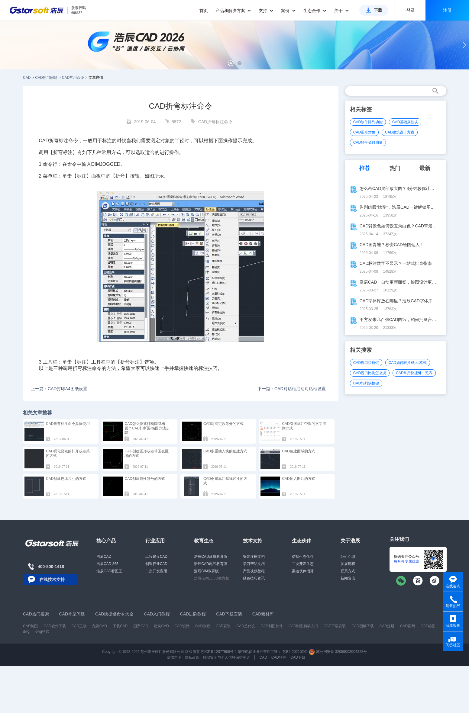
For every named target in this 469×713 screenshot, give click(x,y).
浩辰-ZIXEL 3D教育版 (211, 578)
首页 (203, 10)
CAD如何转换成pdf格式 (408, 363)
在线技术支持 (52, 579)
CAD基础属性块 (405, 122)
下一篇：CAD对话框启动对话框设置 (291, 388)
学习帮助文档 (254, 564)
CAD (27, 77)
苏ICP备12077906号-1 (219, 652)
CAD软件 (278, 657)
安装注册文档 (254, 556)
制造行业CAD (156, 564)
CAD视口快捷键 (366, 363)
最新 (424, 168)
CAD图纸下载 (362, 626)
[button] (230, 63)
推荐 (364, 168)
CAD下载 (297, 657)
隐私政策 (192, 657)
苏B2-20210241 (295, 652)
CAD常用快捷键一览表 (414, 373)
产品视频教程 (254, 571)
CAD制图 (30, 626)
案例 (288, 10)
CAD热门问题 (46, 77)
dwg (26, 631)
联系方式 (348, 571)
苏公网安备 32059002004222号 (338, 652)
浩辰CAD (103, 556)
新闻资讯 (348, 578)
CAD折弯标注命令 (215, 121)
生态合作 (315, 10)
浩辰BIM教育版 (206, 571)
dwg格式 (42, 631)
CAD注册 (387, 626)
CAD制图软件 (272, 626)
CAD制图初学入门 (303, 626)
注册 (447, 10)
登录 (410, 10)
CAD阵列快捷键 (366, 383)
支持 (266, 10)
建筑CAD (161, 626)
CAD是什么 (245, 626)
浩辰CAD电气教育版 (210, 564)
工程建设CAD (156, 556)
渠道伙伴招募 (303, 571)
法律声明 (174, 657)
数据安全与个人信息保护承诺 (226, 657)
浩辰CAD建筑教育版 (210, 556)
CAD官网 (407, 626)
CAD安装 (223, 626)
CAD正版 (78, 626)
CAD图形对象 (364, 132)
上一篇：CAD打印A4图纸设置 (59, 388)
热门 (395, 168)
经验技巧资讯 (254, 578)
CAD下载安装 (335, 626)
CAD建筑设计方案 (399, 132)
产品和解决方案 (233, 10)
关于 (341, 10)
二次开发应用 (156, 571)
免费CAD (99, 626)
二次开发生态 (303, 564)
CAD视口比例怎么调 (369, 373)
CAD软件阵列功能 (368, 122)
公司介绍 (348, 556)
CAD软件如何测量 (368, 142)
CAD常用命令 (73, 77)
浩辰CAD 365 (107, 564)
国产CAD (140, 626)
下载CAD (120, 626)
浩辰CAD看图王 (109, 571)
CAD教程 (202, 626)
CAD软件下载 (55, 626)
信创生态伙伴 (303, 556)
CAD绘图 (428, 626)
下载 (378, 10)
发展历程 (348, 564)
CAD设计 (182, 626)
